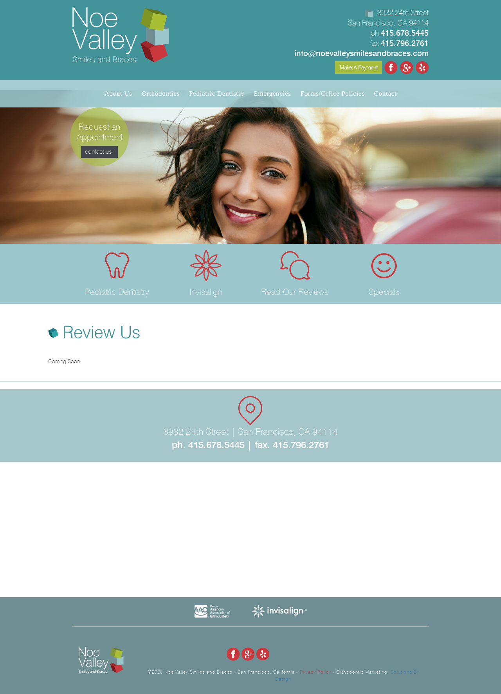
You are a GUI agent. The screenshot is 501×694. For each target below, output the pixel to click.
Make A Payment (358, 67)
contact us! (99, 151)
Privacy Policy (315, 672)
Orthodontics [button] (161, 93)
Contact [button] (385, 93)
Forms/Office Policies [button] (333, 93)
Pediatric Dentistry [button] (216, 93)
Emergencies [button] (272, 93)
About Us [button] (118, 93)
